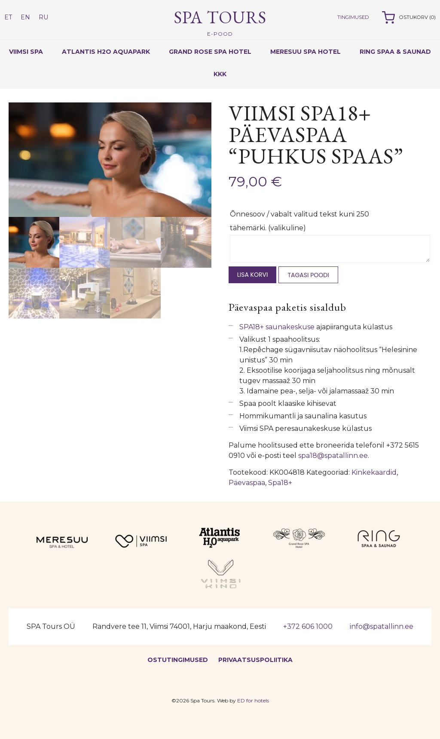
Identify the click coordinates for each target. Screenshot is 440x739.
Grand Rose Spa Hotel (210, 52)
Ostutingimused (177, 660)
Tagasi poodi (308, 275)
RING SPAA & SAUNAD (395, 52)
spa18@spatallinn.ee (333, 455)
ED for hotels (253, 700)
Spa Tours (220, 22)
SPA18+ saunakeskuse (277, 327)
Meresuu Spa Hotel (305, 52)
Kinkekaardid (374, 472)
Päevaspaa (247, 483)
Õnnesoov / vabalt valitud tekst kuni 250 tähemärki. (299, 221)
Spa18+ (280, 483)
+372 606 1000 (308, 626)
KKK (220, 74)
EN (25, 17)
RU (43, 17)
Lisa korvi (252, 274)
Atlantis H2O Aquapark (106, 52)
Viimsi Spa (26, 52)
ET (8, 17)
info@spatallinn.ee (381, 626)
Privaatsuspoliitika (255, 660)
